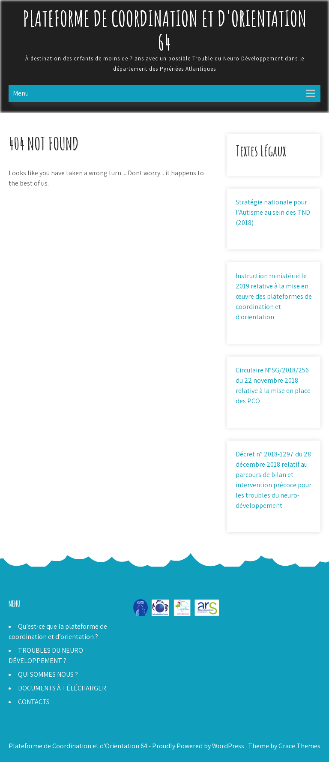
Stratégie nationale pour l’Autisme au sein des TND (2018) (273, 212)
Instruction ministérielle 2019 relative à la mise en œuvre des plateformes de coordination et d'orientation (274, 296)
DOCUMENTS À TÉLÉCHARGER (62, 688)
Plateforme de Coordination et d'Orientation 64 (165, 30)
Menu (21, 93)
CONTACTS (34, 701)
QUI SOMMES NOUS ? (48, 674)
